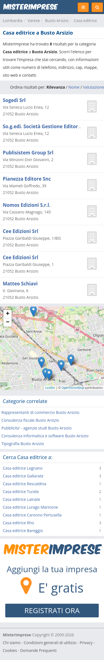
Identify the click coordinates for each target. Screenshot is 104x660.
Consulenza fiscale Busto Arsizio (30, 420)
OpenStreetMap (73, 387)
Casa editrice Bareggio (23, 530)
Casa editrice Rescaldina (24, 483)
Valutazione (93, 87)
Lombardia (12, 20)
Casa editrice (85, 20)
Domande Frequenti (38, 650)
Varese (33, 20)
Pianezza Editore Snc (27, 179)
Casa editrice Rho (18, 522)
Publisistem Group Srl (28, 152)
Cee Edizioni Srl (20, 231)
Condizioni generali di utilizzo (50, 642)
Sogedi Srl (14, 100)
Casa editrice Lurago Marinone (30, 507)
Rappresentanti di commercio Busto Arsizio (40, 412)
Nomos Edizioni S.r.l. (26, 205)
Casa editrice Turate (21, 491)
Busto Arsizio (57, 20)
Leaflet (50, 387)
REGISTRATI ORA (52, 610)
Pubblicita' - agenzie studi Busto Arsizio (36, 428)
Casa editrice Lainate (21, 499)
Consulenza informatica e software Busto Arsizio (44, 435)
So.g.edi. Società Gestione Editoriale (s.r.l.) (52, 126)
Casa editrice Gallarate (23, 476)
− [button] (7, 322)
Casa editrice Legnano (22, 468)
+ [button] (7, 314)
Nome (74, 87)
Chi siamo (12, 642)
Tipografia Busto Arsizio (22, 443)
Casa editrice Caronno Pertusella (32, 515)
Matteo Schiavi (20, 283)
